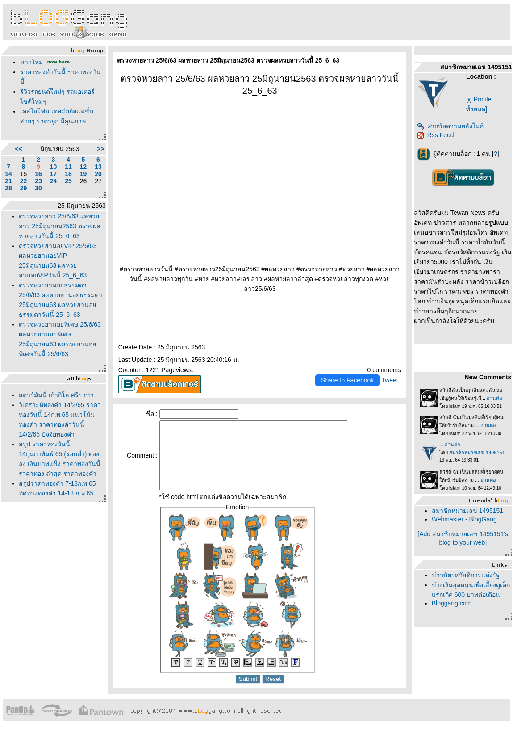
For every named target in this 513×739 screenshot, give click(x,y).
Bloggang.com (452, 603)
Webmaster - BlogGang (464, 519)
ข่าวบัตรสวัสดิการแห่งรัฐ (466, 575)
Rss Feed (435, 135)
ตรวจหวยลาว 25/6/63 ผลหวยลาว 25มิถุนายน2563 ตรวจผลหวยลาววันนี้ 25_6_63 (59, 226)
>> (100, 148)
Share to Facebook (347, 380)
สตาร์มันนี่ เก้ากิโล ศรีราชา (56, 395)
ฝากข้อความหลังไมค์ (450, 126)
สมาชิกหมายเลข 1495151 (467, 510)
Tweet (389, 380)
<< (18, 148)
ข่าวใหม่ (31, 62)
